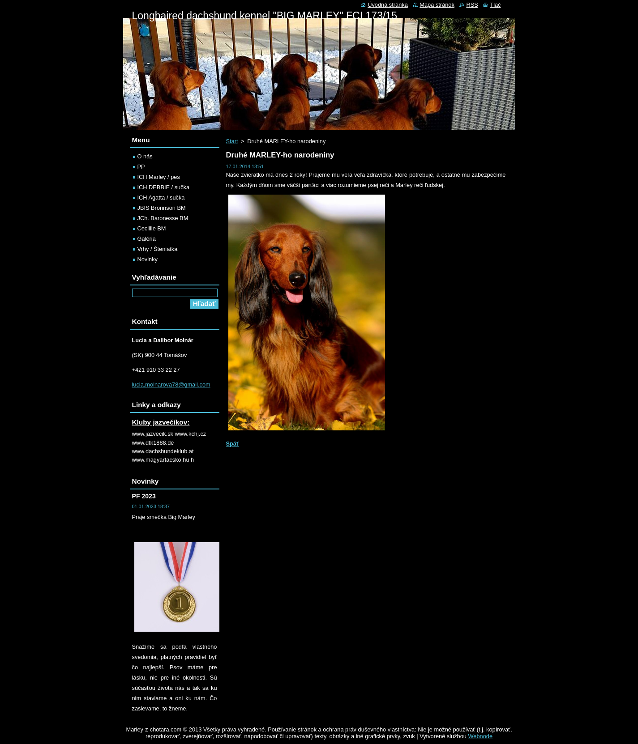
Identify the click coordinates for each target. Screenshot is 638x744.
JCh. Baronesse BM (162, 218)
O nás (145, 156)
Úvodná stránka (388, 4)
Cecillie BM (151, 228)
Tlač (495, 4)
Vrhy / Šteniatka (157, 249)
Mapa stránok (437, 4)
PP (141, 166)
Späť (233, 443)
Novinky (147, 259)
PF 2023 (144, 496)
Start (232, 141)
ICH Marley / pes (158, 177)
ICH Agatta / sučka (161, 197)
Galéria (146, 238)
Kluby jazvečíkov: (161, 422)
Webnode (480, 736)
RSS (472, 4)
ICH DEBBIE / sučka (163, 187)
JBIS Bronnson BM (161, 207)
